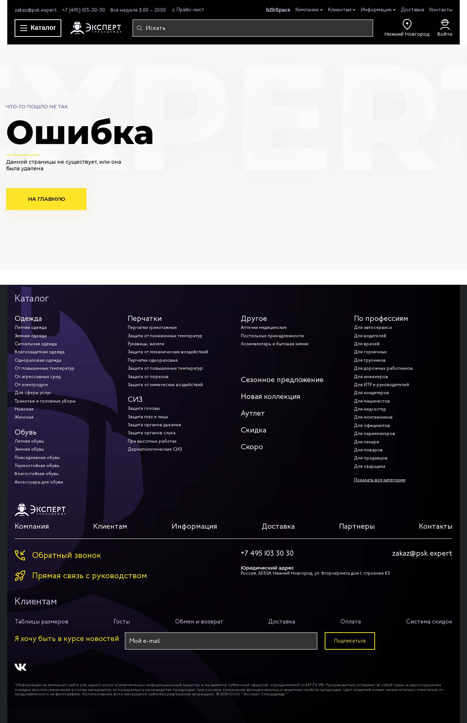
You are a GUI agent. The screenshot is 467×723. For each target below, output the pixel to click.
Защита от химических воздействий (165, 385)
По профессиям (381, 318)
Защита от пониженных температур (165, 336)
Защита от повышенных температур (165, 368)
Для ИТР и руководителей (381, 385)
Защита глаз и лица (148, 417)
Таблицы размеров (41, 621)
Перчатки (145, 318)
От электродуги (31, 385)
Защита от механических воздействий (168, 352)
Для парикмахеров (374, 433)
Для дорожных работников (383, 368)
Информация (376, 10)
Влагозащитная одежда (40, 352)
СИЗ (135, 399)
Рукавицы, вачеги (146, 344)
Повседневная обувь (37, 457)
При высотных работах (152, 441)
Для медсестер (370, 409)
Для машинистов (372, 401)
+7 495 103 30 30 (267, 553)
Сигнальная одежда (36, 344)
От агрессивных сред (38, 377)
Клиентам (339, 10)
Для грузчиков (370, 360)
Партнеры (357, 526)
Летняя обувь (29, 441)
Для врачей (366, 344)
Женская (24, 417)
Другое (254, 318)
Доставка (412, 9)
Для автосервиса (373, 327)
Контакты (440, 9)
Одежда (28, 318)
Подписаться (350, 640)
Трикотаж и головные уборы (45, 401)
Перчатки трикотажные (152, 327)
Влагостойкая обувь (37, 474)
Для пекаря (366, 442)
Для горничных (370, 352)
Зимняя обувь (29, 449)
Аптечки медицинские (264, 327)
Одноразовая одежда (38, 360)
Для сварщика (369, 466)
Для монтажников (373, 417)
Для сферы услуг (33, 393)
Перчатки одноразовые (153, 360)
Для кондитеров (371, 393)
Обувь (26, 432)
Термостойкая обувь (37, 466)
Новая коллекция (270, 396)
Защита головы (144, 408)
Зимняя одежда (31, 336)
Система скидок (429, 621)
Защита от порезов (148, 377)
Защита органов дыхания (154, 425)
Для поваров (368, 450)
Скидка (253, 430)
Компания (307, 10)
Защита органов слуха (151, 433)
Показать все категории (379, 480)
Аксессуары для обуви (39, 482)
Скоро (252, 447)
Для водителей (370, 336)
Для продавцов (370, 458)
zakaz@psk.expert (36, 10)
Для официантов (372, 425)
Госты (121, 621)
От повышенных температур (44, 368)
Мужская (24, 409)
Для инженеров (371, 377)
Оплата (350, 621)
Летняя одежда (31, 327)
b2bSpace (278, 10)
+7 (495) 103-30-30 (83, 10)
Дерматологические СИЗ (155, 449)
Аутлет (253, 413)
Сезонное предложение (282, 380)
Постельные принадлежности (272, 336)
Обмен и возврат (199, 621)
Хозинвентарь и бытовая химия (274, 344)
